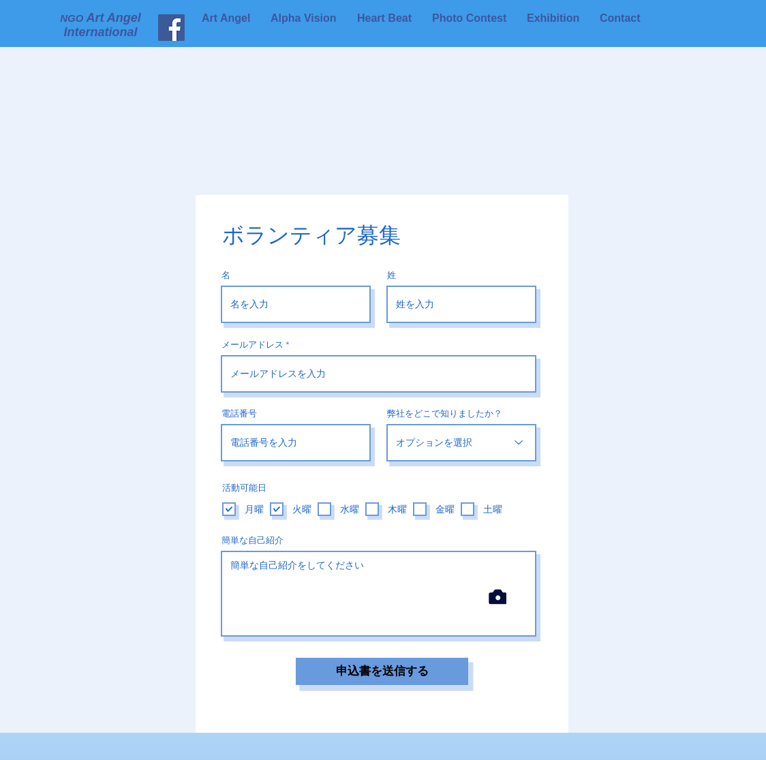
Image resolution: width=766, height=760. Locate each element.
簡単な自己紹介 (252, 540)
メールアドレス (252, 344)
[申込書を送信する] (382, 671)
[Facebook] (123, 28)
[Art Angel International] (171, 27)
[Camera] (497, 597)
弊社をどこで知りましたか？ (444, 413)
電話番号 (239, 413)
